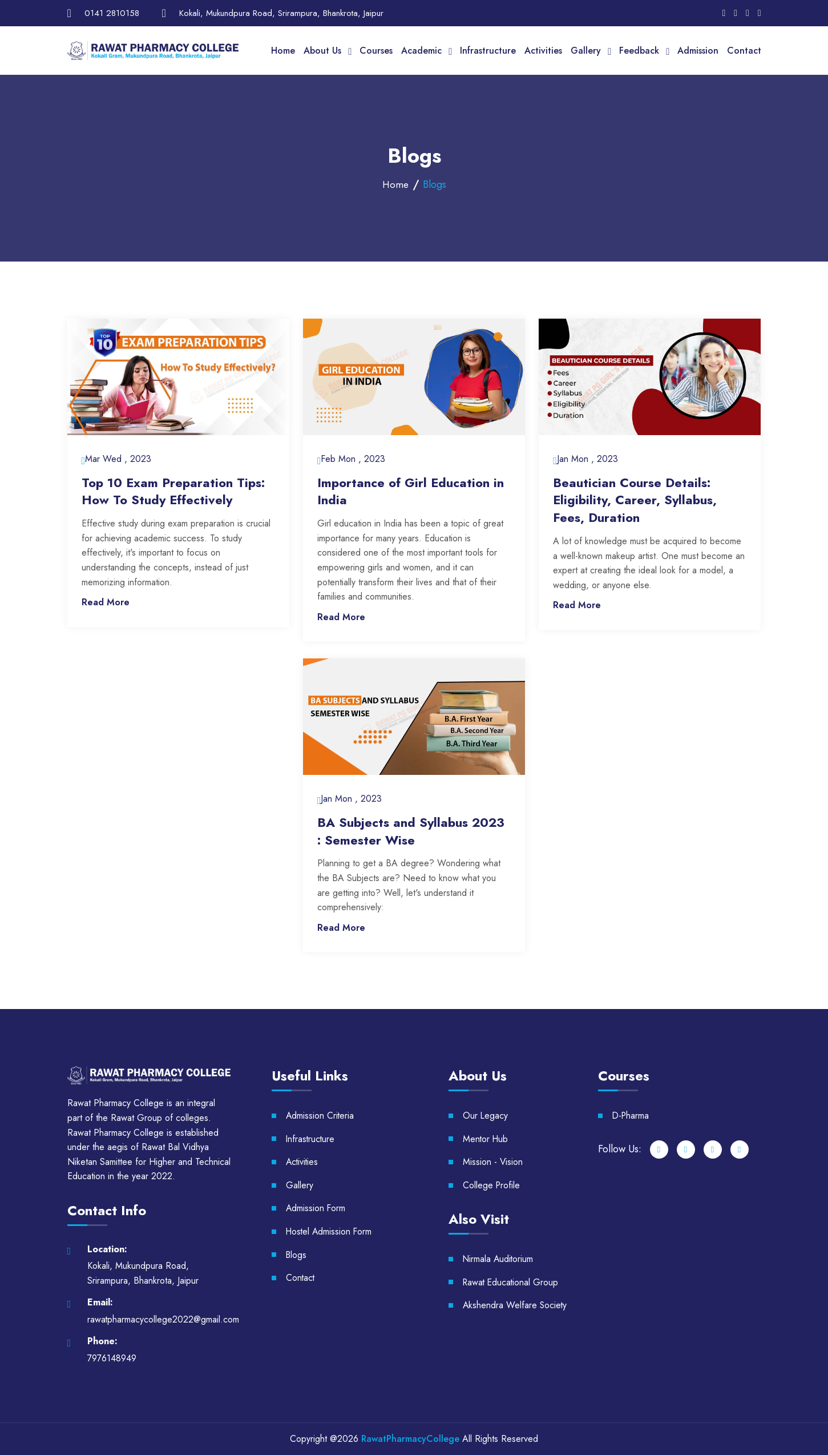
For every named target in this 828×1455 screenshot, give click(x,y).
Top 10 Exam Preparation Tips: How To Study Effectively (173, 491)
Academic (421, 50)
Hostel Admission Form (330, 1231)
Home (283, 50)
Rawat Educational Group (512, 1282)
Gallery (586, 50)
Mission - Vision (493, 1161)
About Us (322, 50)
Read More (106, 602)
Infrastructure (488, 50)
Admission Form (316, 1208)
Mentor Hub (486, 1138)
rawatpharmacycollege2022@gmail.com (163, 1319)
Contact (744, 50)
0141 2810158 (111, 13)
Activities (543, 50)
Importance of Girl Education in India (410, 491)
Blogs (297, 1254)
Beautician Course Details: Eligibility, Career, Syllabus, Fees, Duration (635, 500)
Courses (376, 50)
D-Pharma (631, 1115)
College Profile (492, 1185)
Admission (697, 50)
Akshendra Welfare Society (515, 1305)
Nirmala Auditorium (499, 1258)
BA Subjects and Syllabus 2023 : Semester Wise (410, 831)
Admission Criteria (320, 1115)
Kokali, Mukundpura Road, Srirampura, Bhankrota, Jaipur (281, 13)
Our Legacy (485, 1115)
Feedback (639, 50)
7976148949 (111, 1358)
